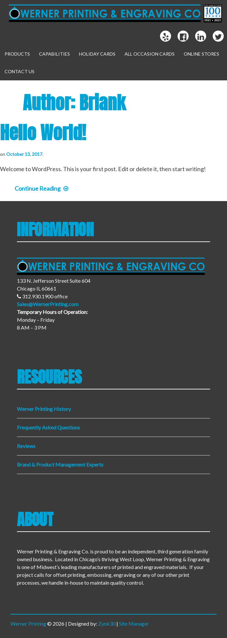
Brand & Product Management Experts (60, 464)
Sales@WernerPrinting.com (47, 304)
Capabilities (54, 54)
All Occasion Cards (150, 54)
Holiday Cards (97, 54)
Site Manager (134, 623)
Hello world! (43, 132)
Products (17, 54)
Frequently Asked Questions (48, 427)
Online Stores (201, 54)
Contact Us (19, 71)
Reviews (26, 446)
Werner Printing (28, 623)
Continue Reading (41, 188)
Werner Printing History (44, 409)
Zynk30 (106, 623)
